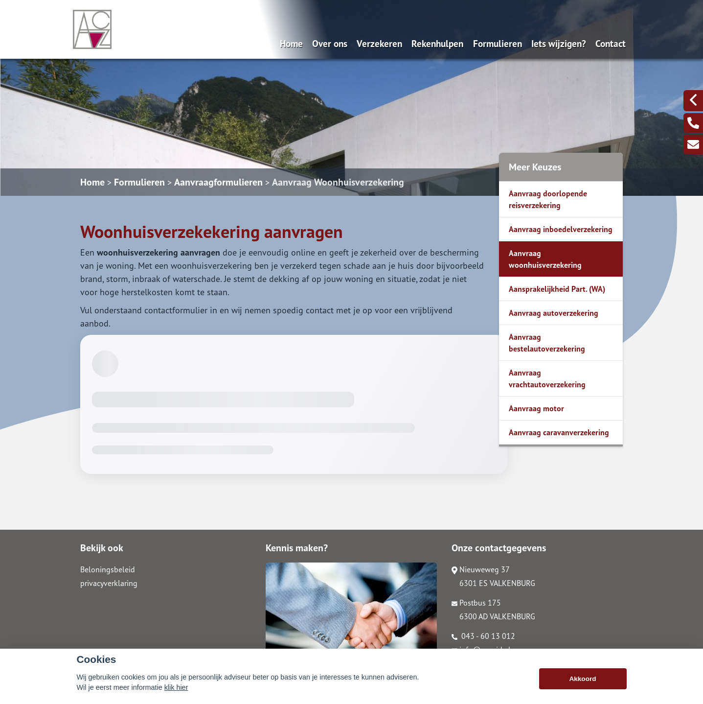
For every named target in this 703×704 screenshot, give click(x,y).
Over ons (329, 43)
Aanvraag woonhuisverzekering (545, 259)
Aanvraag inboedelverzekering (560, 229)
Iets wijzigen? (558, 43)
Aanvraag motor (536, 408)
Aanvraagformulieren (218, 182)
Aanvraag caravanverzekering (559, 432)
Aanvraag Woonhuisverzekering (338, 182)
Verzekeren (379, 43)
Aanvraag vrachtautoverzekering (547, 378)
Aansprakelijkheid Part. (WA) (557, 289)
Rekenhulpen (437, 43)
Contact (610, 43)
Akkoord (582, 678)
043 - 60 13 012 (483, 636)
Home (291, 43)
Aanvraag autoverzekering (553, 313)
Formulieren (497, 43)
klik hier (176, 687)
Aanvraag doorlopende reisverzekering (548, 199)
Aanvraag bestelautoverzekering (547, 342)
